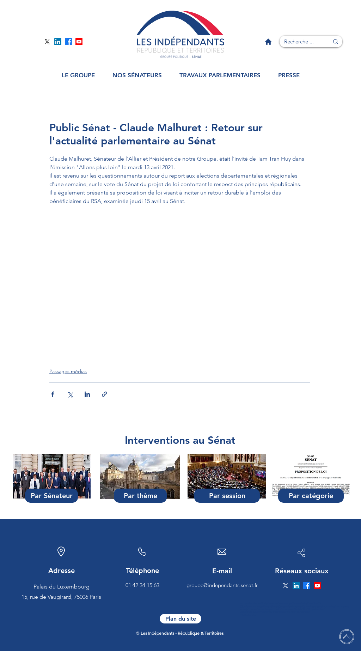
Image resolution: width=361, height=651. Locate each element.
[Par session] (227, 496)
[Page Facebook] (68, 41)
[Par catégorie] (311, 496)
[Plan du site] (180, 618)
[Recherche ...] (299, 41)
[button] (78, 75)
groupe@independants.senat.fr (222, 585)
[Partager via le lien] (104, 394)
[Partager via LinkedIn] (87, 394)
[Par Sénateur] (51, 496)
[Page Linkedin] (57, 41)
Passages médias (68, 371)
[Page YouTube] (78, 41)
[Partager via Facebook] (52, 394)
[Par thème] (140, 496)
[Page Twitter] (47, 41)
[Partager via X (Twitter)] (70, 394)
